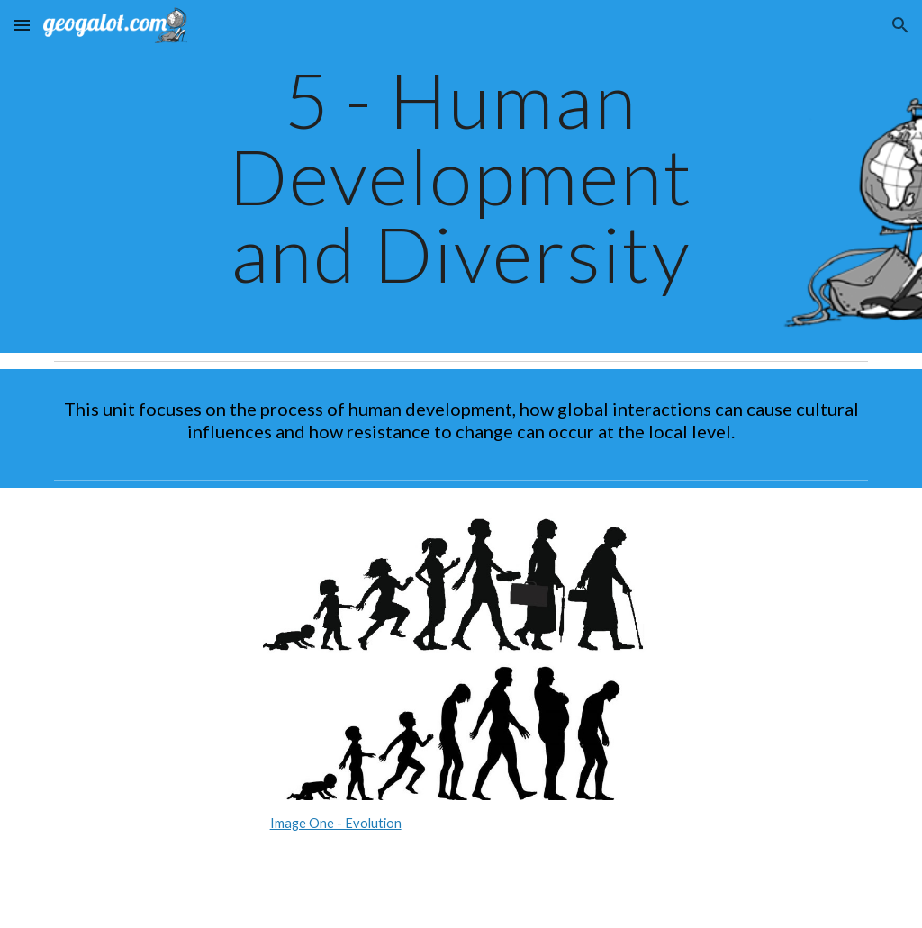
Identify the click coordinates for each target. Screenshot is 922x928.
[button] (21, 25)
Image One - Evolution (336, 823)
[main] (460, 176)
